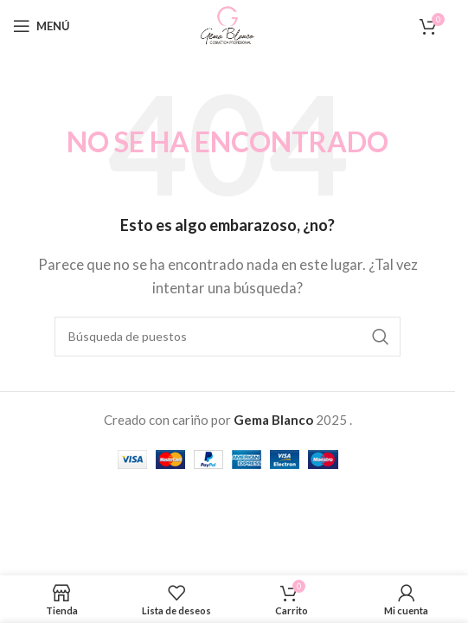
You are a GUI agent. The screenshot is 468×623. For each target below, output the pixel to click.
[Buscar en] (227, 336)
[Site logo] (227, 24)
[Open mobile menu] (41, 26)
